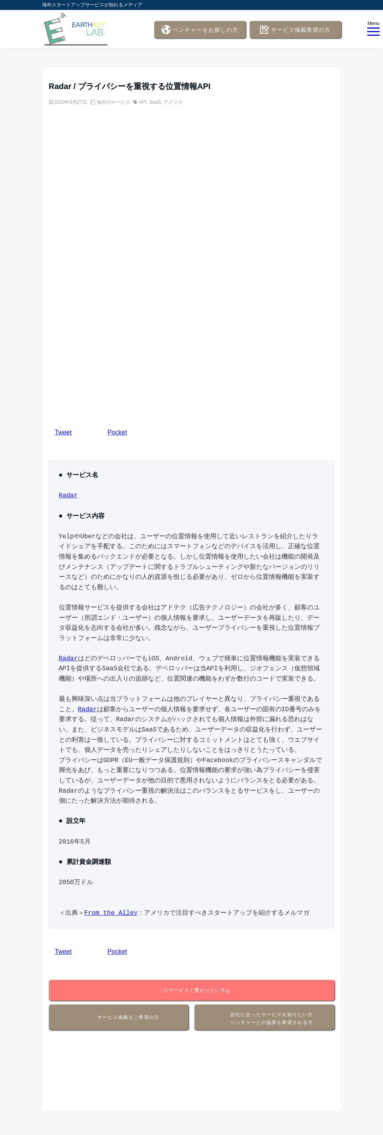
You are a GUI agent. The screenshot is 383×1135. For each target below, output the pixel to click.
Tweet (63, 432)
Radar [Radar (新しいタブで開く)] (68, 495)
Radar (68, 658)
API (142, 102)
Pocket (117, 432)
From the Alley (111, 913)
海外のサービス (113, 102)
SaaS (155, 102)
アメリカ (173, 102)
